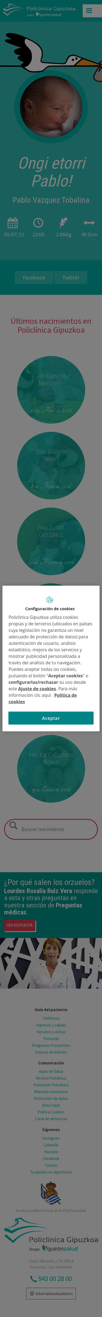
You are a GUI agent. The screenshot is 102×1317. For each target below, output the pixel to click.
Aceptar (51, 718)
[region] (50, 658)
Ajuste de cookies (37, 689)
